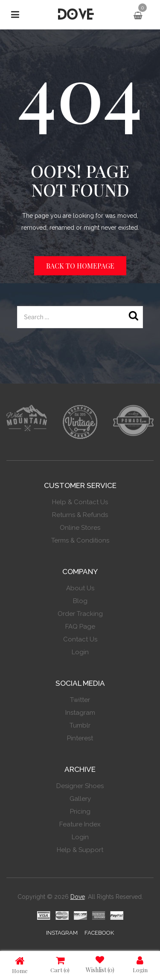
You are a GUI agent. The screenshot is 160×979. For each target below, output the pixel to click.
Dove (77, 896)
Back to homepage (80, 265)
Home (20, 965)
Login (140, 964)
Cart (60, 964)
